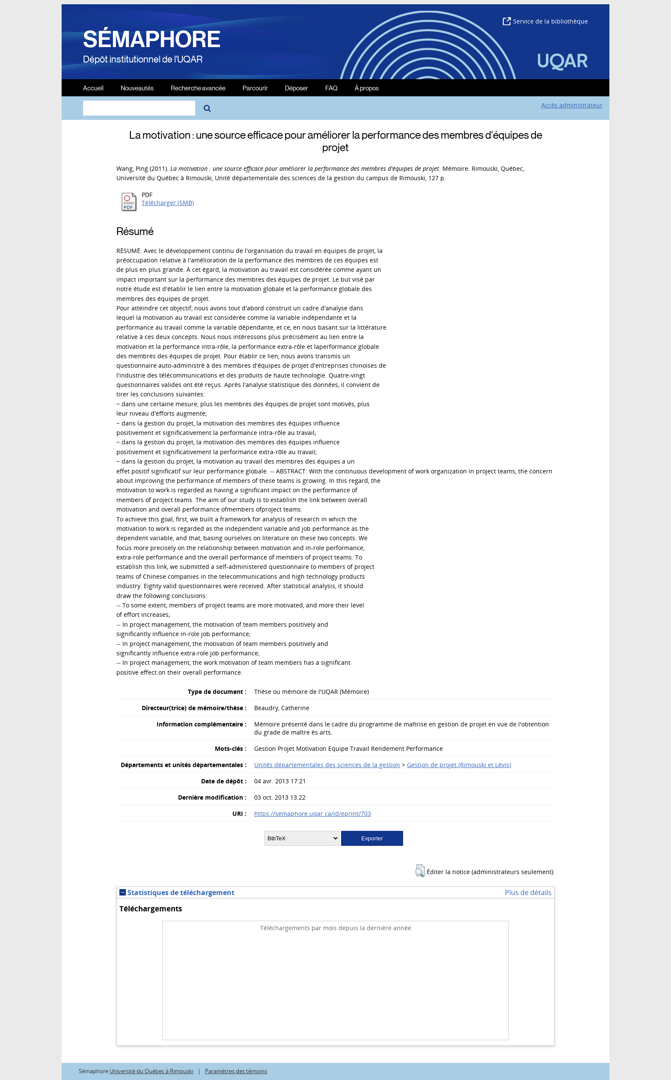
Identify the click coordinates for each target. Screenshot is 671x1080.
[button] (420, 870)
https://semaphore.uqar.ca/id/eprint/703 (312, 813)
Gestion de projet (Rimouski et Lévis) (459, 765)
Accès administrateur (572, 105)
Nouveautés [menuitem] (137, 87)
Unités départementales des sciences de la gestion (327, 765)
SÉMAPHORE (152, 39)
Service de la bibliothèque (545, 21)
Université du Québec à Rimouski (151, 1071)
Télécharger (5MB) (168, 203)
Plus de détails (528, 892)
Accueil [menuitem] (93, 87)
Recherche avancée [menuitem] (198, 87)
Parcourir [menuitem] (255, 87)
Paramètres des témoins (236, 1071)
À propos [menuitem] (367, 87)
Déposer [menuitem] (296, 87)
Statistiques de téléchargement (177, 892)
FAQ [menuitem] (331, 87)
